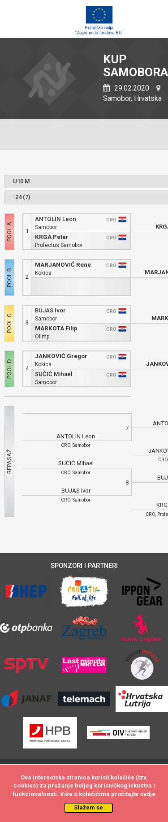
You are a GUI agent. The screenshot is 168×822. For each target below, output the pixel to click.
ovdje (147, 794)
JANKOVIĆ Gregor (61, 356)
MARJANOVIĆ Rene (63, 264)
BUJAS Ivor (50, 310)
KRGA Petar (52, 237)
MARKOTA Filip (56, 328)
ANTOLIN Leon (55, 219)
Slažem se (88, 807)
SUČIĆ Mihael (53, 374)
